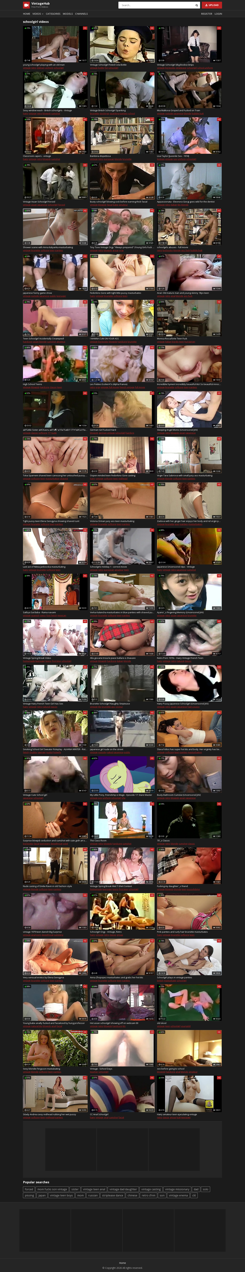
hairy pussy (193, 706)
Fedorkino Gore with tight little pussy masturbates (115, 292)
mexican (62, 615)
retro (33, 67)
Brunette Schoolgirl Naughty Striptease (110, 703)
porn (38, 934)
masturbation (53, 478)
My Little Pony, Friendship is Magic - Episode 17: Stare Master (121, 794)
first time (56, 661)
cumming (58, 934)
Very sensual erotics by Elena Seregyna (43, 977)
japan (42, 1195)
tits (179, 204)
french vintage (126, 387)
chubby (33, 752)
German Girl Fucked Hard (103, 429)
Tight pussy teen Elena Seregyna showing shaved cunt (51, 521)
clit (194, 1195)
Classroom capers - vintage (37, 156)
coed (65, 843)
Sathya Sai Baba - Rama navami (39, 612)
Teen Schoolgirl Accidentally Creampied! (43, 338)
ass (113, 706)
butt (179, 1117)
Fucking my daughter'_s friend (172, 886)
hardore (130, 432)
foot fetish (51, 615)
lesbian (161, 159)
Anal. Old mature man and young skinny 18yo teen (183, 292)
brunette (94, 113)
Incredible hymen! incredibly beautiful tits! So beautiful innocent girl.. (189, 384)
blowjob (47, 113)
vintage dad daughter (123, 1189)
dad (196, 1189)
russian (93, 1195)
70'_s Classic (163, 840)
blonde (187, 113)
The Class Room (98, 840)
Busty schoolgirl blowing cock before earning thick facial (118, 201)
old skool (161, 1023)
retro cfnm (148, 1195)
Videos (38, 13)
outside (169, 113)
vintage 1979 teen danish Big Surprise (42, 931)
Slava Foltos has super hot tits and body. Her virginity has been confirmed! (189, 749)
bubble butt (198, 113)
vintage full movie (110, 387)
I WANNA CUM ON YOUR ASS (104, 338)
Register (206, 13)
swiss (43, 615)
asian (34, 204)
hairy (25, 113)
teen (52, 250)
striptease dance (112, 1195)
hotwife (57, 752)
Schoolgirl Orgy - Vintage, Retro (106, 931)
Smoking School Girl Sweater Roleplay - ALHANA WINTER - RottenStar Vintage (55, 749)
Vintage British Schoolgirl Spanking (108, 110)
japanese (178, 113)
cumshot (55, 113)
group (115, 250)
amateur (123, 204)
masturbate (170, 980)
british (160, 980)
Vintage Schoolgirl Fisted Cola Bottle (108, 64)
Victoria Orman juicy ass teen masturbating (112, 521)
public (53, 295)
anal (173, 295)
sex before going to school (170, 1068)
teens (48, 661)
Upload (212, 5)
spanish (35, 615)
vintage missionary (177, 1189)
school (131, 113)
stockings (104, 113)
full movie (140, 387)
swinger (42, 752)
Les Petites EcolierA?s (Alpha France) (108, 384)
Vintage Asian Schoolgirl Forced (39, 201)
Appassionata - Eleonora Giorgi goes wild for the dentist (186, 201)
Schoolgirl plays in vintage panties (174, 977)
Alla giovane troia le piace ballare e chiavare (113, 657)
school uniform (205, 67)
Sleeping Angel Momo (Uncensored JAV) (177, 429)
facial (109, 204)
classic (53, 387)
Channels (81, 13)
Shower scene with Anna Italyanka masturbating (48, 247)
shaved (64, 478)
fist (106, 67)
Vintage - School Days (101, 1068)
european (109, 159)
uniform (49, 67)
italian (174, 204)
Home (26, 13)
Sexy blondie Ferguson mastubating (41, 1068)
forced (61, 204)
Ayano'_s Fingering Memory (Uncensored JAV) (180, 612)
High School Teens (32, 384)
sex (175, 159)
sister (75, 1189)
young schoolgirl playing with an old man (44, 64)
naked (110, 752)
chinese (132, 1195)
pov (100, 797)
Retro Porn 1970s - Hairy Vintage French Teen (180, 657)
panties (124, 113)
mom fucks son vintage (52, 1189)
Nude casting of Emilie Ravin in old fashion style (47, 886)
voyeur (119, 706)
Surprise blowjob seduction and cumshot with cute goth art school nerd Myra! (55, 840)
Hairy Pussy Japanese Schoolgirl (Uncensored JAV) (182, 703)
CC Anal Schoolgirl (99, 1114)
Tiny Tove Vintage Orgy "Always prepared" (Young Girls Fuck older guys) (122, 247)
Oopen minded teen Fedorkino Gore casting (112, 475)
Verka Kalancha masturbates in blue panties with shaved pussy (122, 612)
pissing (29, 1195)
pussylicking (193, 889)
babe (115, 204)
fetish (26, 752)
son (162, 1195)
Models (68, 13)
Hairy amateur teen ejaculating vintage (177, 1114)
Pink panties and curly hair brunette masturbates (182, 931)
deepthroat (56, 843)
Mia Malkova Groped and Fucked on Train (178, 110)
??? (49, 432)
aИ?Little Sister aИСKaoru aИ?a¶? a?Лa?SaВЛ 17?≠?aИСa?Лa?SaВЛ (55, 429)
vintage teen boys (61, 1195)
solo (205, 1189)
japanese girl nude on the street (106, 749)
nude (54, 432)
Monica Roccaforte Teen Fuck (172, 338)
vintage (27, 67)
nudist (49, 752)
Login (218, 13)
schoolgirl (59, 67)
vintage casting (151, 1189)
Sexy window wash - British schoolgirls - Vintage (47, 110)
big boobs (170, 67)
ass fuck (185, 250)
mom (80, 1195)
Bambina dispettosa (100, 156)
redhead (122, 478)
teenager (61, 295)
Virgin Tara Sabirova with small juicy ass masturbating (184, 475)
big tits (175, 341)
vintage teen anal (94, 1189)
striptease (181, 67)
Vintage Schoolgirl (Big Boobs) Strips (175, 64)
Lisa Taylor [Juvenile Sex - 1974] (173, 156)
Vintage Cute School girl (35, 794)
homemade (29, 661)
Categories (53, 13)
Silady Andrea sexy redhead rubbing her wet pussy (49, 1114)
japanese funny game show (37, 292)
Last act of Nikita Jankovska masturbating (44, 566)
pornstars (45, 843)
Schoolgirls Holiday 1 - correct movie (108, 566)
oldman (41, 67)
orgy (121, 250)
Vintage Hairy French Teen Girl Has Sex (43, 703)
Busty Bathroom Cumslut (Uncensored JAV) (179, 794)
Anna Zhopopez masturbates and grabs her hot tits (116, 977)
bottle (101, 67)
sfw (123, 797)
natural (180, 661)
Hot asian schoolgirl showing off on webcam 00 (114, 1023)
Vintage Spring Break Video (37, 657)
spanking (114, 113)
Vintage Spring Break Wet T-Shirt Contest (111, 886)
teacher (94, 1071)
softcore (45, 250)
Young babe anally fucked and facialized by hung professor (54, 1023)
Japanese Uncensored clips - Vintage (176, 566)
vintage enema (178, 1195)
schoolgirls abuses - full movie (172, 247)
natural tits (36, 1026)
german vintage (107, 432)
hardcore (27, 341)
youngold (186, 1026)
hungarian (189, 341)
